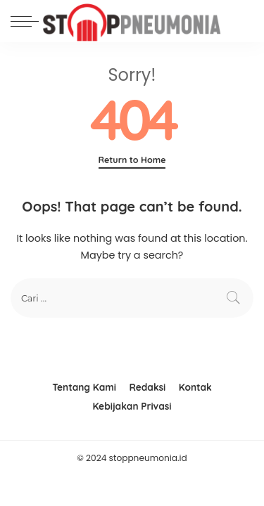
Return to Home (132, 160)
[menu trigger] (28, 21)
